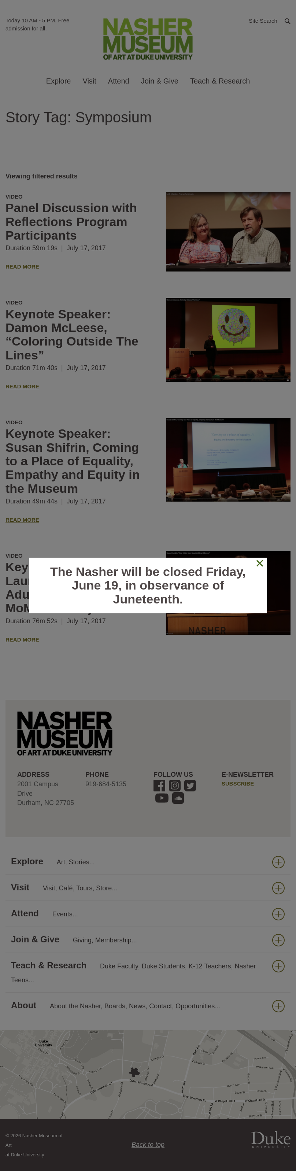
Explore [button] (58, 81)
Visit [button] (89, 81)
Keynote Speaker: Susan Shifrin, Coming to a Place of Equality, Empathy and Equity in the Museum (72, 460)
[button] (270, 20)
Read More (22, 266)
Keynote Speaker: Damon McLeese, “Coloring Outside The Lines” (71, 334)
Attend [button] (118, 81)
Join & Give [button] (159, 81)
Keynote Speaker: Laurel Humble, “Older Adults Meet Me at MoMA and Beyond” (71, 587)
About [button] (148, 1005)
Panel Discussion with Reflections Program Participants (71, 221)
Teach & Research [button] (220, 81)
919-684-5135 (105, 784)
